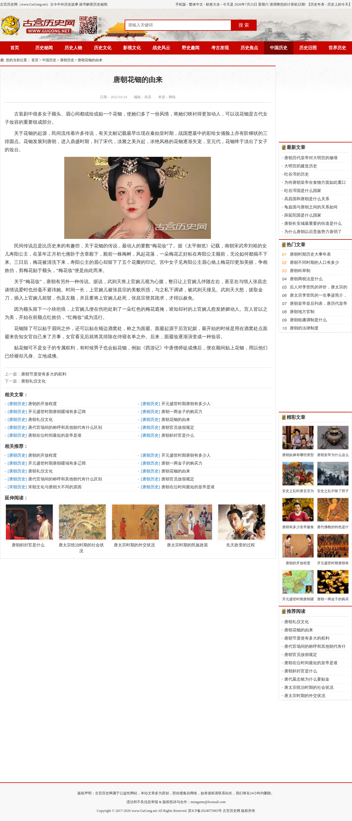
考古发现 (220, 47)
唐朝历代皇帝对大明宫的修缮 (311, 158)
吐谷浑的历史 (296, 174)
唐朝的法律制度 (304, 328)
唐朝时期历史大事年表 (310, 254)
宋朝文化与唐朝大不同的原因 (55, 487)
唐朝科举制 (300, 270)
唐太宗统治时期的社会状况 (81, 528)
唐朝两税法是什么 (306, 279)
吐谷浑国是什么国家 (302, 190)
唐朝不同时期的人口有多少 (314, 262)
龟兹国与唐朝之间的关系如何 (311, 207)
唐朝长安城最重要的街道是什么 (313, 223)
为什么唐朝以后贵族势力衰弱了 (313, 232)
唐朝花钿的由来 (90, 60)
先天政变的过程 (240, 525)
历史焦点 (249, 47)
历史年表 (317, 4)
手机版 (180, 4)
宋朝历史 (17, 487)
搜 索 (243, 25)
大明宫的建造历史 (300, 166)
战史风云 (161, 47)
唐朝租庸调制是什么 (308, 320)
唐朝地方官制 (302, 312)
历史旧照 (308, 47)
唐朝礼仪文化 (33, 381)
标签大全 (213, 4)
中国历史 (278, 47)
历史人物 (73, 47)
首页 (14, 47)
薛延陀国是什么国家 (302, 215)
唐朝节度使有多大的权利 (43, 374)
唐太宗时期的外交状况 (134, 525)
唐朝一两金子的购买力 (181, 411)
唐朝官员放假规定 (177, 427)
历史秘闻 (44, 47)
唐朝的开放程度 (42, 404)
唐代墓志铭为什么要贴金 (306, 679)
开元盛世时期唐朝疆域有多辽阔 (57, 411)
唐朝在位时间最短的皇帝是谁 (55, 435)
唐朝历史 (67, 60)
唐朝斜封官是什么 (177, 435)
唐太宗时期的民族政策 (187, 525)
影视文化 (132, 47)
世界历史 (337, 47)
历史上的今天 (337, 4)
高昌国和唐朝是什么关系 (306, 199)
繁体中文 (196, 4)
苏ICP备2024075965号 (205, 811)
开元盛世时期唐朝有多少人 (186, 404)
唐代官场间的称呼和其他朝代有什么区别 (65, 427)
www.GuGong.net (144, 811)
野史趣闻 (190, 47)
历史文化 (102, 47)
